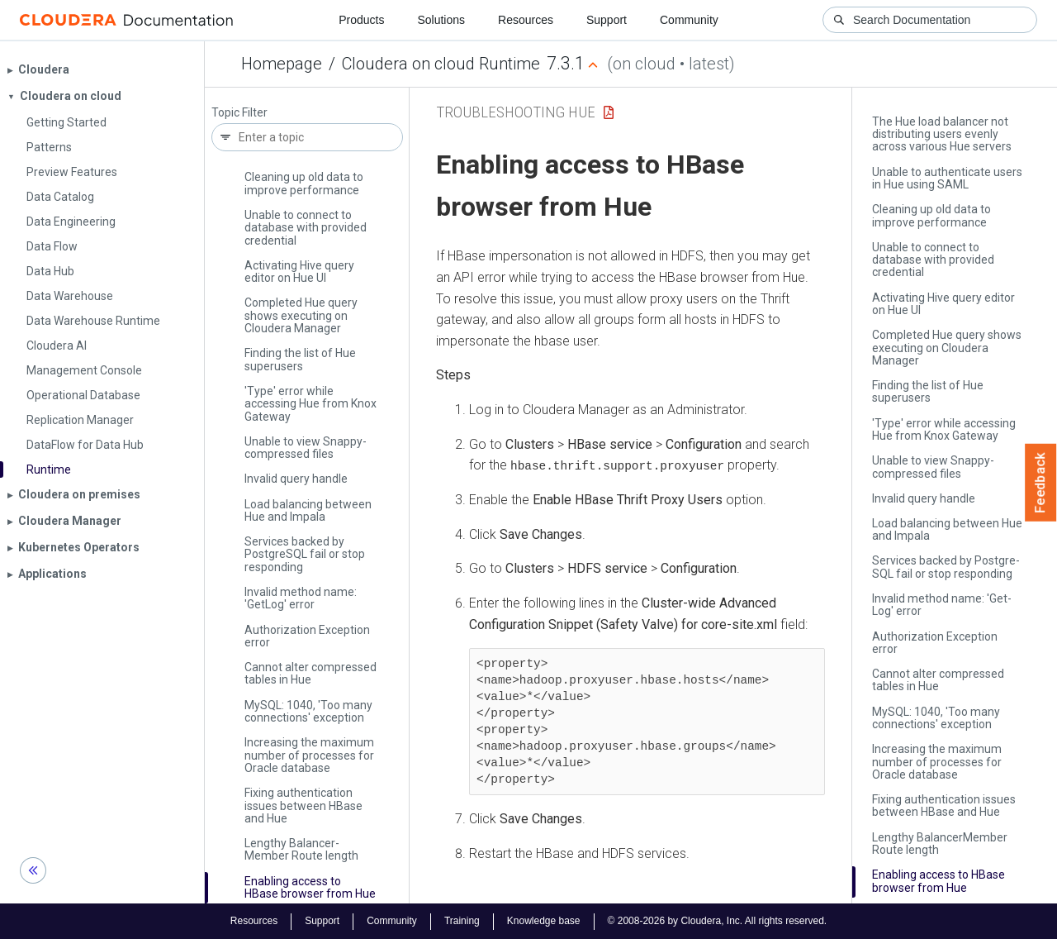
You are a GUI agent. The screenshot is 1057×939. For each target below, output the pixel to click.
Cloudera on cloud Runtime (441, 64)
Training (462, 921)
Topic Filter (239, 113)
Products (361, 19)
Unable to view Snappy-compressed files (305, 447)
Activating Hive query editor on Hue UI (299, 271)
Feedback (1041, 482)
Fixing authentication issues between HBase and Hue (303, 805)
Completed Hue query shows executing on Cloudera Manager (301, 315)
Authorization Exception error (307, 636)
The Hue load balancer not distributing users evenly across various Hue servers (942, 134)
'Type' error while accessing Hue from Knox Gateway (310, 403)
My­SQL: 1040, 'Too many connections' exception (308, 711)
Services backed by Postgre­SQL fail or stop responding (304, 554)
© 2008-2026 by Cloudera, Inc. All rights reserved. (717, 921)
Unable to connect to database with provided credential (305, 227)
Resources (525, 19)
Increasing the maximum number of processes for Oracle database (309, 755)
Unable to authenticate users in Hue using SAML (947, 178)
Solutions (441, 19)
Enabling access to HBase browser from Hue (310, 887)
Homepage (281, 64)
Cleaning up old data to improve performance (303, 183)
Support (606, 19)
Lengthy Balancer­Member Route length (301, 849)
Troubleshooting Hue (515, 112)
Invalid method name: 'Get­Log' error (300, 598)
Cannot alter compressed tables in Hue (310, 673)
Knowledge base (544, 921)
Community (689, 19)
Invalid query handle (296, 478)
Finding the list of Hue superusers (300, 359)
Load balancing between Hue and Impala (308, 510)
